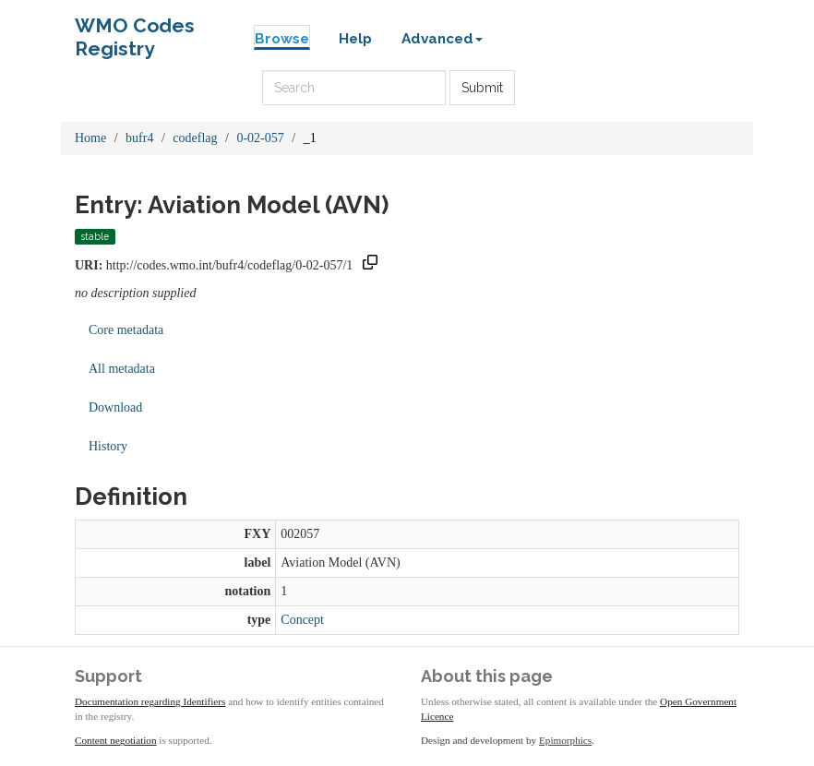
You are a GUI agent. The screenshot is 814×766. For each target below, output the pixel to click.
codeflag (195, 138)
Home (90, 138)
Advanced (442, 38)
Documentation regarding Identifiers (150, 701)
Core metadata (126, 330)
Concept (302, 620)
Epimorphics (565, 740)
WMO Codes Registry (135, 30)
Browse (282, 38)
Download (115, 407)
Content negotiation (116, 740)
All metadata (122, 369)
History (108, 446)
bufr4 (139, 138)
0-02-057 (259, 138)
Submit (482, 87)
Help (355, 38)
